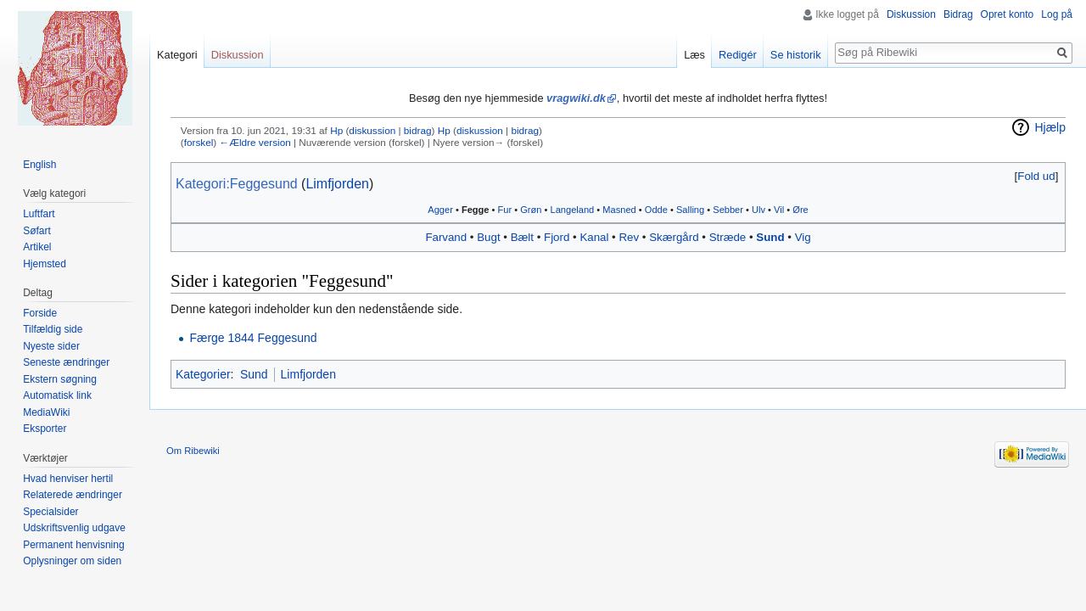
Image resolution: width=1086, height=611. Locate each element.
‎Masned (618, 210)
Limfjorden (336, 184)
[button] (1036, 176)
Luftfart (38, 214)
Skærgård (673, 237)
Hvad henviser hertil (68, 479)
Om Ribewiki (193, 451)
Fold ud (1036, 176)
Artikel (37, 247)
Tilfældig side (52, 329)
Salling (690, 210)
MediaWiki (46, 412)
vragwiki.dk (576, 98)
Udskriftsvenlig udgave (74, 528)
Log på (1056, 14)
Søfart (37, 231)
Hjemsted (44, 264)
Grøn (530, 210)
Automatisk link (57, 395)
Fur (505, 210)
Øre (800, 210)
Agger (440, 210)
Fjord (556, 237)
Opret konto (1007, 14)
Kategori (177, 54)
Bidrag (958, 14)
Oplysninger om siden (72, 561)
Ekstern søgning (60, 379)
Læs (694, 54)
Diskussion (911, 14)
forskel (199, 142)
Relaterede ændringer (72, 495)
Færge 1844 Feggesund (252, 338)
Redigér (738, 54)
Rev (629, 237)
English (39, 165)
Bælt (522, 237)
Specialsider (50, 512)
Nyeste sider (51, 346)
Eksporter (44, 428)
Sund (770, 237)
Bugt (488, 237)
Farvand (446, 237)
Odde (656, 210)
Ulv (758, 210)
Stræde (728, 237)
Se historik (795, 54)
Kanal (593, 237)
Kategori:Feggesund (237, 184)
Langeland (573, 210)
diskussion (372, 130)
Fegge (476, 210)
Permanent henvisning (73, 545)
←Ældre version (254, 142)
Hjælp (1050, 127)
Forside (40, 313)
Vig (803, 237)
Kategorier (203, 374)
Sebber (728, 210)
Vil (779, 210)
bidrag (418, 130)
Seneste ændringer (66, 362)
